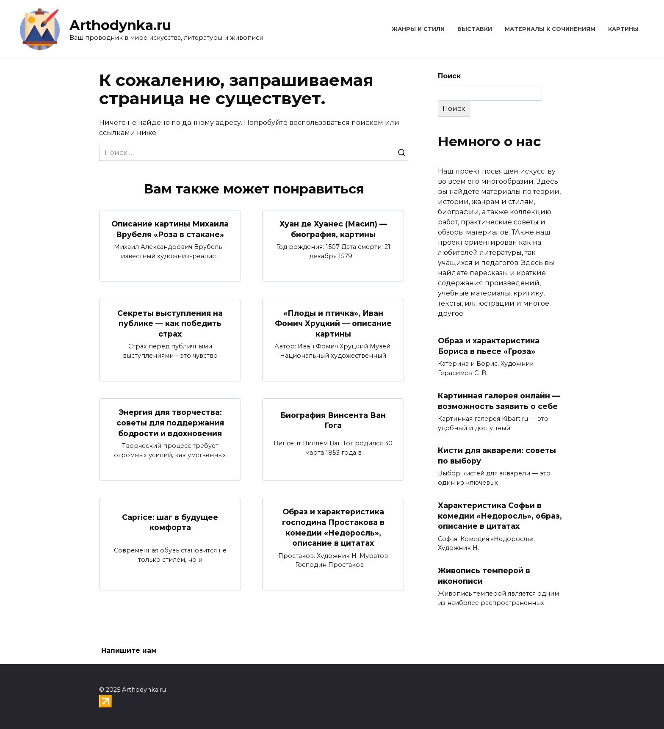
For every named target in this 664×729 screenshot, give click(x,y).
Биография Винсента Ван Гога (333, 420)
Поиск (449, 76)
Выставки (474, 29)
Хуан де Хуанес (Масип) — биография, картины (333, 229)
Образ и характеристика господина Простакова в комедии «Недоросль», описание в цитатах (333, 527)
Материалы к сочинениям (550, 29)
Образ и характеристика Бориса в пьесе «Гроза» (489, 346)
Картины (623, 29)
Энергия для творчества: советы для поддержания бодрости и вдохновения (170, 422)
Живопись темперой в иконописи (484, 575)
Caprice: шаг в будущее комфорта (170, 522)
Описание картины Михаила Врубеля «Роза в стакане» (170, 229)
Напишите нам (129, 650)
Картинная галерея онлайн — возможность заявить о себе (499, 401)
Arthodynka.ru (120, 25)
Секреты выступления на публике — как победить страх (170, 323)
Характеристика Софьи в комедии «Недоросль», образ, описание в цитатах (500, 515)
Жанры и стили (418, 29)
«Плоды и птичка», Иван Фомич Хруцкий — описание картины (333, 323)
